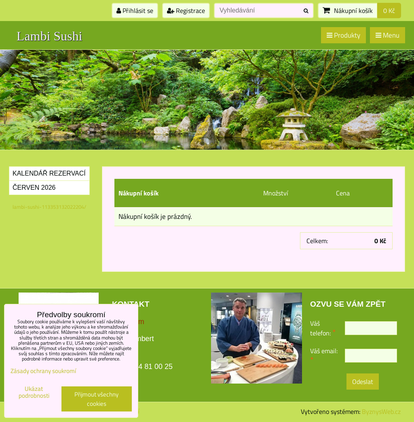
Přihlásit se (134, 10)
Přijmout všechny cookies (96, 399)
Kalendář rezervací (49, 173)
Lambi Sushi (49, 36)
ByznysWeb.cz (381, 411)
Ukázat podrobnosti (34, 392)
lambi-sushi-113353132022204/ (49, 207)
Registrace (186, 10)
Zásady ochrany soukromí (43, 370)
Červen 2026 (34, 187)
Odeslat (362, 381)
